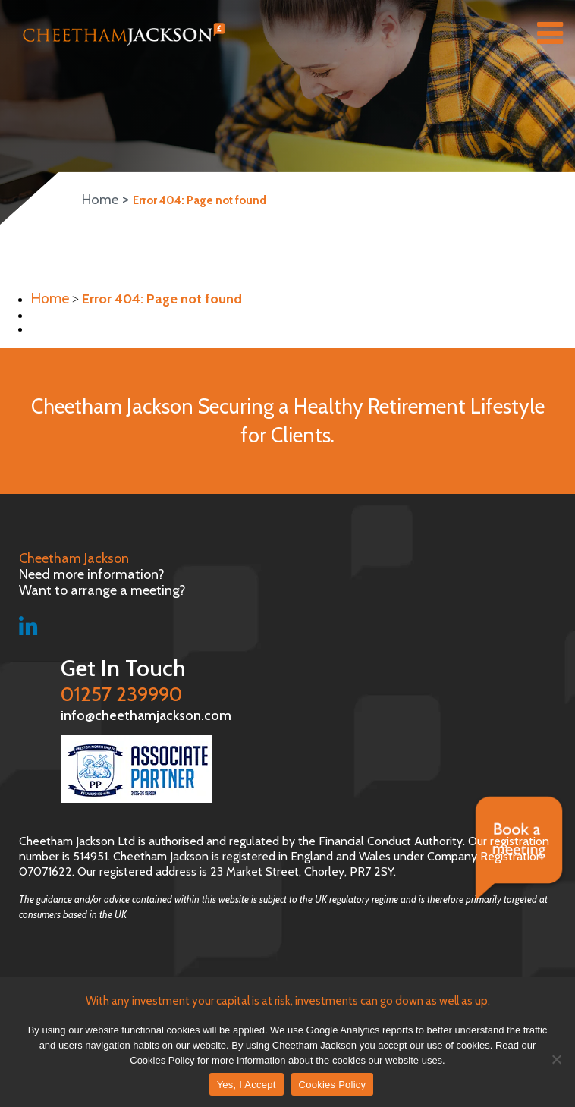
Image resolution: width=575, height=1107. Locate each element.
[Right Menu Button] (550, 36)
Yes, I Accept (246, 1084)
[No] (556, 1059)
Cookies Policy (332, 1084)
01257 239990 (295, 678)
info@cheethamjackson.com (104, 713)
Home (97, 200)
